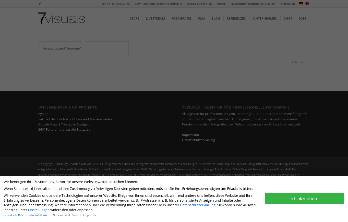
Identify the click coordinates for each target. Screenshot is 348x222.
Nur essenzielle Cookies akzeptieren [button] (74, 214)
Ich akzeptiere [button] (305, 197)
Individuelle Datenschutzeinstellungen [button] (27, 214)
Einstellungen (39, 208)
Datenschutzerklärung (198, 204)
